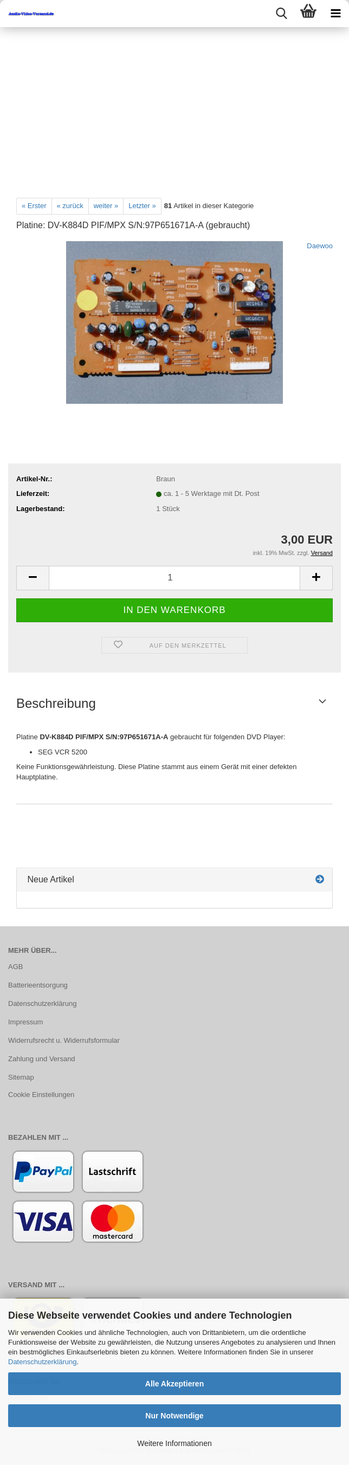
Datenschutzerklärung (42, 1362)
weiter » (106, 206)
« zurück (70, 206)
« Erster (34, 206)
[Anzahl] (174, 578)
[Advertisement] (174, 108)
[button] (32, 578)
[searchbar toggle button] (281, 13)
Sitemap (21, 1077)
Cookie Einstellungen (41, 1094)
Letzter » (142, 206)
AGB (15, 967)
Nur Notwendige (174, 1415)
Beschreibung (56, 703)
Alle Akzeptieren (174, 1383)
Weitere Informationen (174, 1443)
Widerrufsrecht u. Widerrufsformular (64, 1040)
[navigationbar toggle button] (335, 13)
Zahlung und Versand (41, 1059)
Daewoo (320, 246)
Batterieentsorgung (38, 985)
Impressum (25, 1022)
